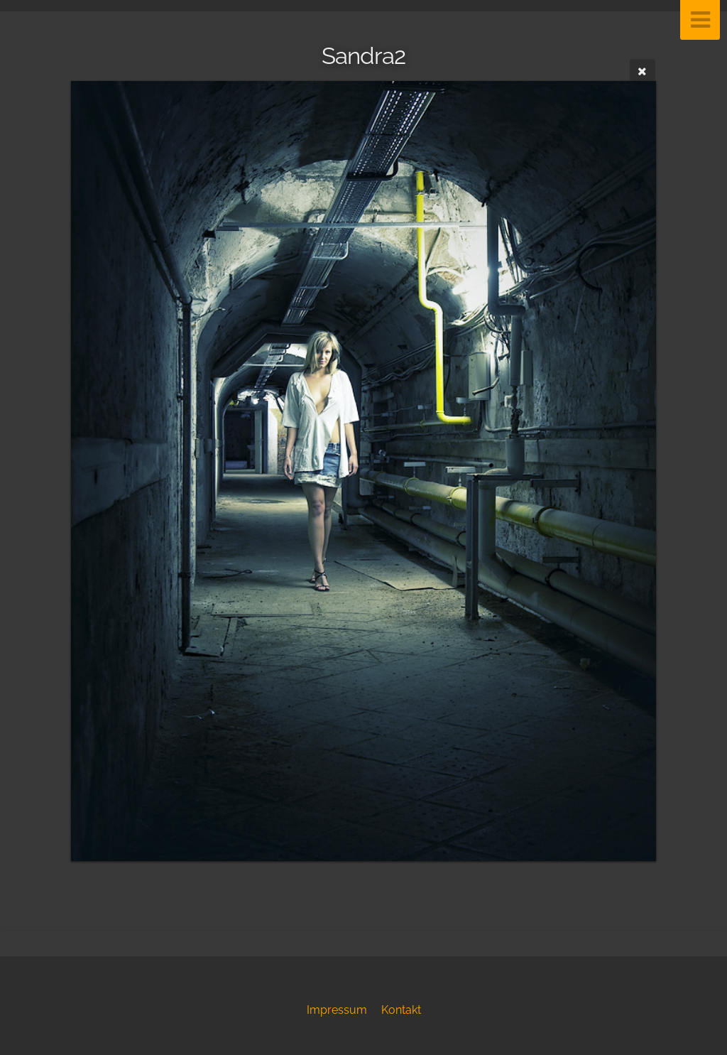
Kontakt (401, 1010)
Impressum (337, 1010)
